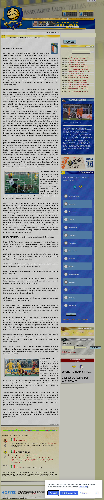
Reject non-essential (69, 493)
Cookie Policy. (84, 487)
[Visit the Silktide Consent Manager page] (97, 493)
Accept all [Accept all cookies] (53, 493)
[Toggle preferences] (85, 493)
